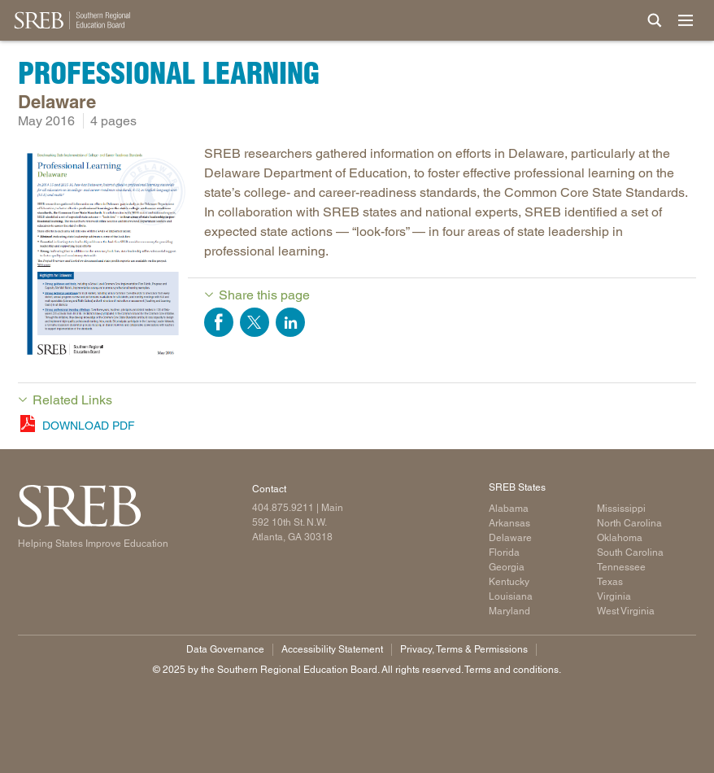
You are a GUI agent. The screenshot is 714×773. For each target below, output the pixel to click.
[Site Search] (655, 20)
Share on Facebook (218, 322)
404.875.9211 (283, 507)
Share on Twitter (254, 322)
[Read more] (103, 256)
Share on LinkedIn (290, 322)
